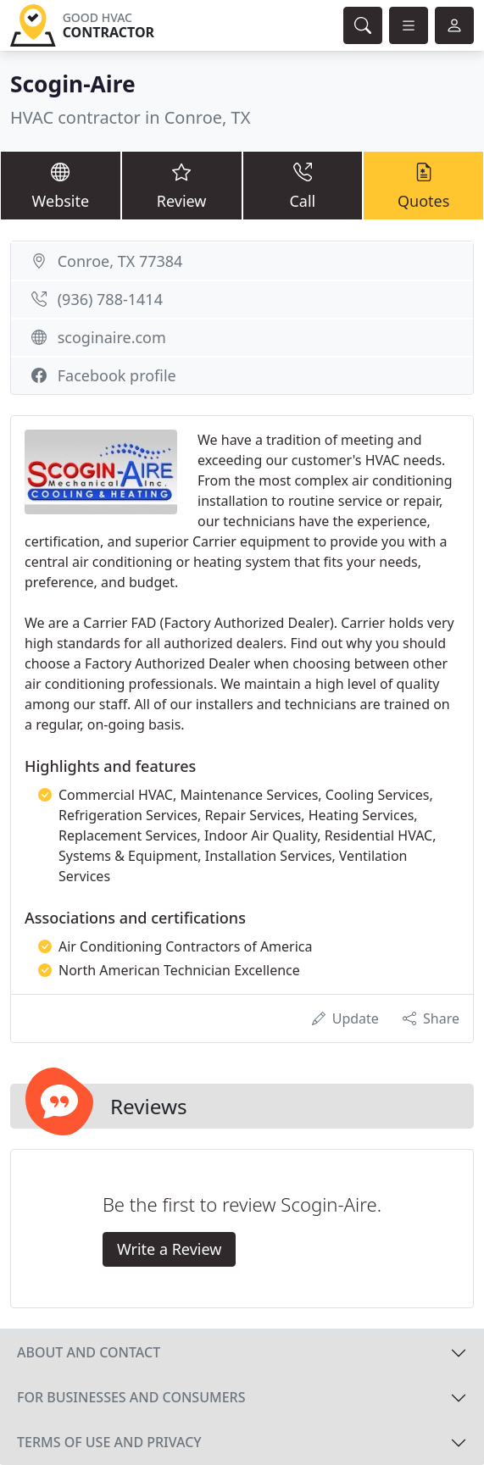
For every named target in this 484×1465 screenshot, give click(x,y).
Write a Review (169, 1249)
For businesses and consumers (131, 1397)
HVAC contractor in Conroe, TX (130, 117)
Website (60, 184)
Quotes (423, 184)
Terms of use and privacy (109, 1442)
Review (182, 184)
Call (303, 184)
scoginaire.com (112, 337)
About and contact (88, 1352)
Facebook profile (117, 375)
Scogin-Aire (73, 84)
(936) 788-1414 (110, 299)
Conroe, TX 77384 (120, 261)
